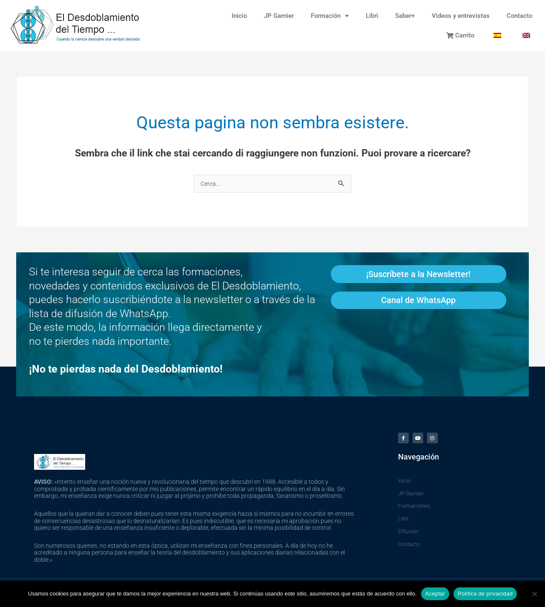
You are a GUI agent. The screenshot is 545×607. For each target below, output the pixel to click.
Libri (372, 16)
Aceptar (435, 593)
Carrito (460, 35)
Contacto (519, 16)
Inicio (239, 16)
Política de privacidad (485, 593)
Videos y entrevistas (461, 16)
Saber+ (405, 16)
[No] (534, 594)
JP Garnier (279, 16)
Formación (330, 16)
